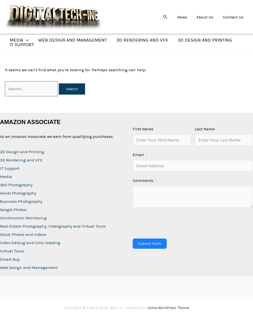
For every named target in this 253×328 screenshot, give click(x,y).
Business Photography (21, 201)
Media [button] (18, 40)
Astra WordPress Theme (168, 307)
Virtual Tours (12, 250)
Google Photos (13, 209)
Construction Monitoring (23, 217)
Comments (143, 180)
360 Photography (16, 184)
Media (6, 176)
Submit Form (150, 243)
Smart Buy (10, 259)
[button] (168, 17)
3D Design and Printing (203, 40)
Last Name (205, 128)
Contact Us (233, 17)
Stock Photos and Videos (23, 234)
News (185, 17)
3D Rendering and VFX (141, 40)
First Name (143, 128)
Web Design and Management (71, 40)
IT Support (21, 45)
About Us (206, 17)
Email (138, 154)
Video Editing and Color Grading (30, 242)
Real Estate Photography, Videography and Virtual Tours (53, 226)
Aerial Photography (18, 193)
